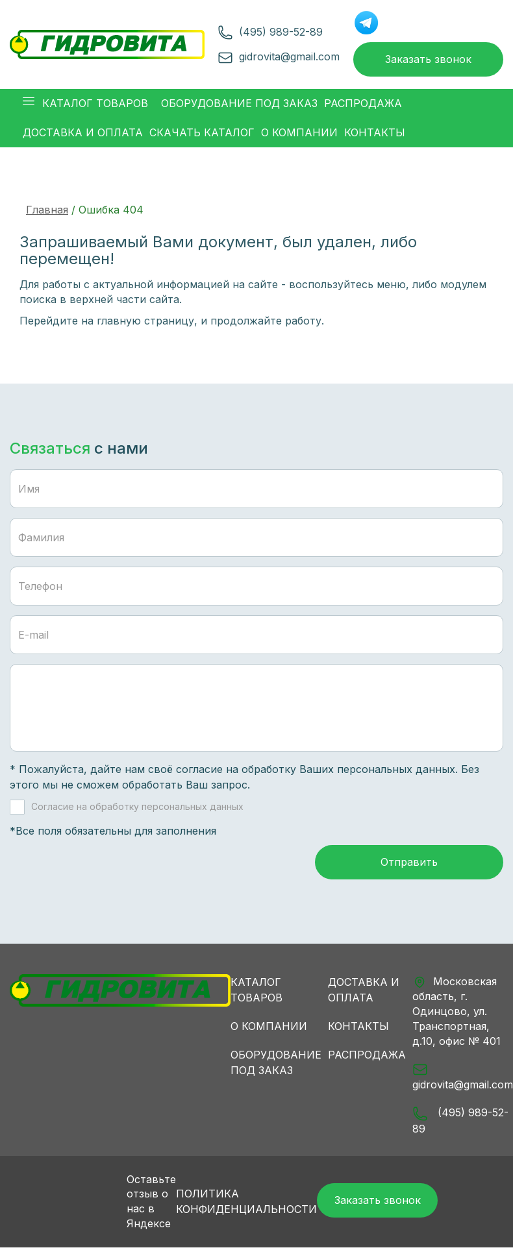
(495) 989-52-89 (279, 32)
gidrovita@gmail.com (287, 57)
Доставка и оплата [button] (83, 133)
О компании (269, 1028)
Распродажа (367, 1057)
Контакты (358, 1028)
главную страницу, (147, 321)
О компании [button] (299, 133)
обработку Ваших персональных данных (348, 770)
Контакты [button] (374, 133)
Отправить (409, 865)
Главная (47, 210)
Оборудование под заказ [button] (239, 104)
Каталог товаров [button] (85, 105)
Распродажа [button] (363, 104)
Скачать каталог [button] (202, 133)
